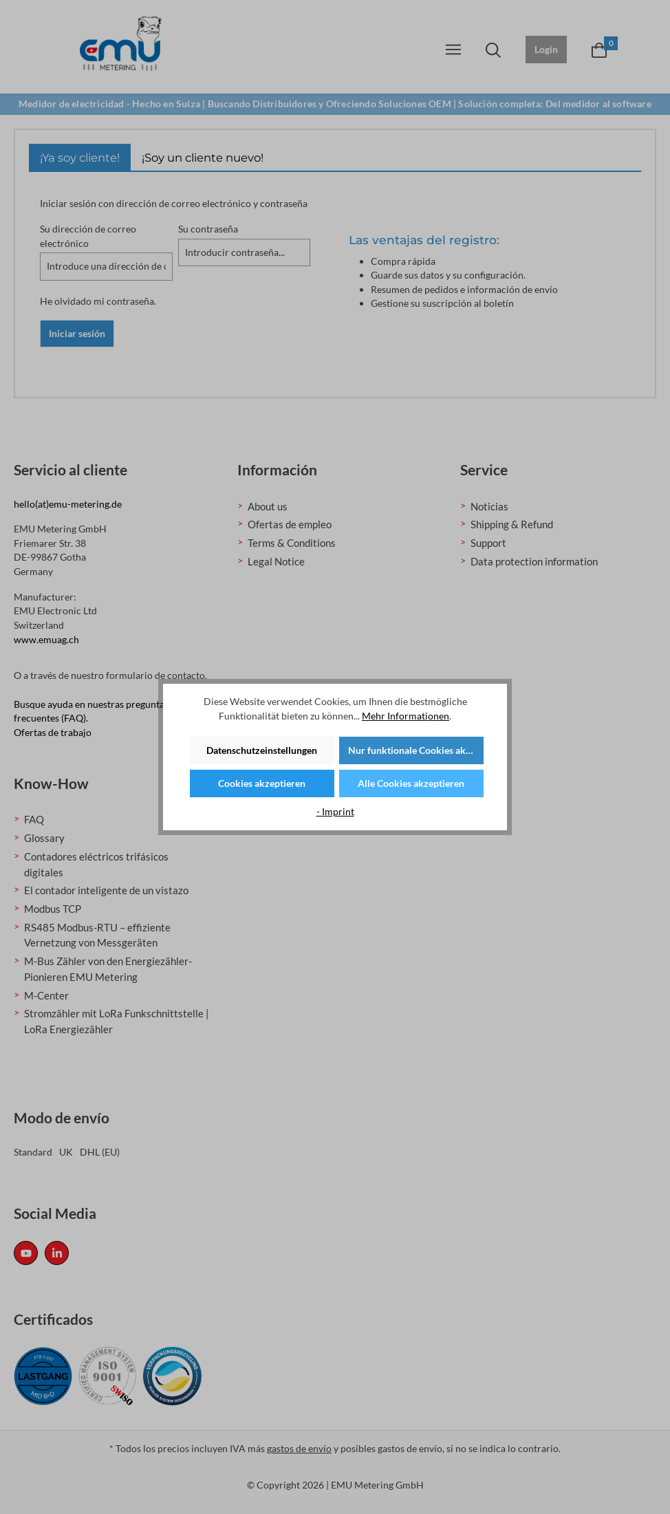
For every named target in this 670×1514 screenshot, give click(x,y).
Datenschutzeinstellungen (261, 750)
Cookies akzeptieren (261, 783)
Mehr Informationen (405, 716)
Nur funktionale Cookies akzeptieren (416, 750)
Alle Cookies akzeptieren (411, 783)
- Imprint (335, 811)
